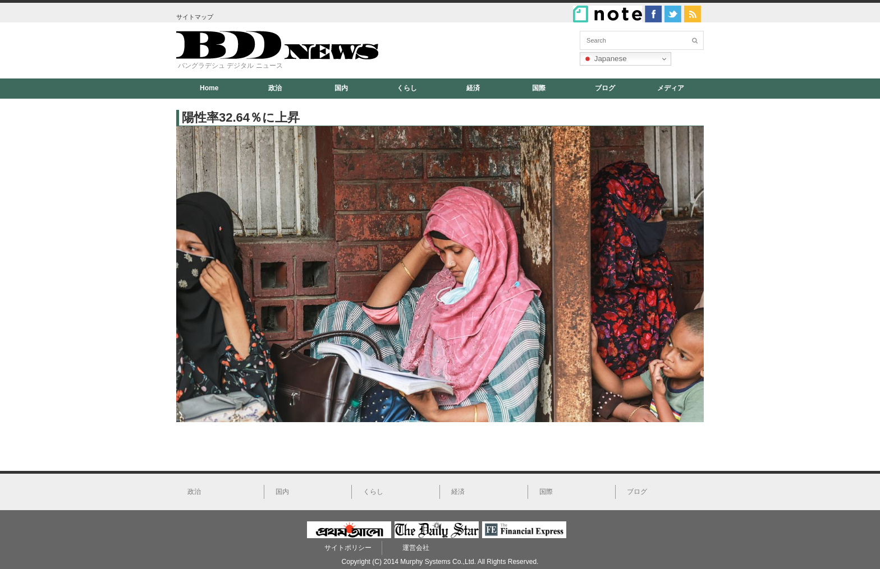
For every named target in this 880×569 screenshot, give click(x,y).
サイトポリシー (348, 548)
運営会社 (415, 548)
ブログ (605, 88)
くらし (407, 88)
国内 (341, 88)
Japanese (605, 58)
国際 (539, 88)
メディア (670, 88)
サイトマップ (194, 16)
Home (209, 88)
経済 (473, 88)
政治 (275, 88)
